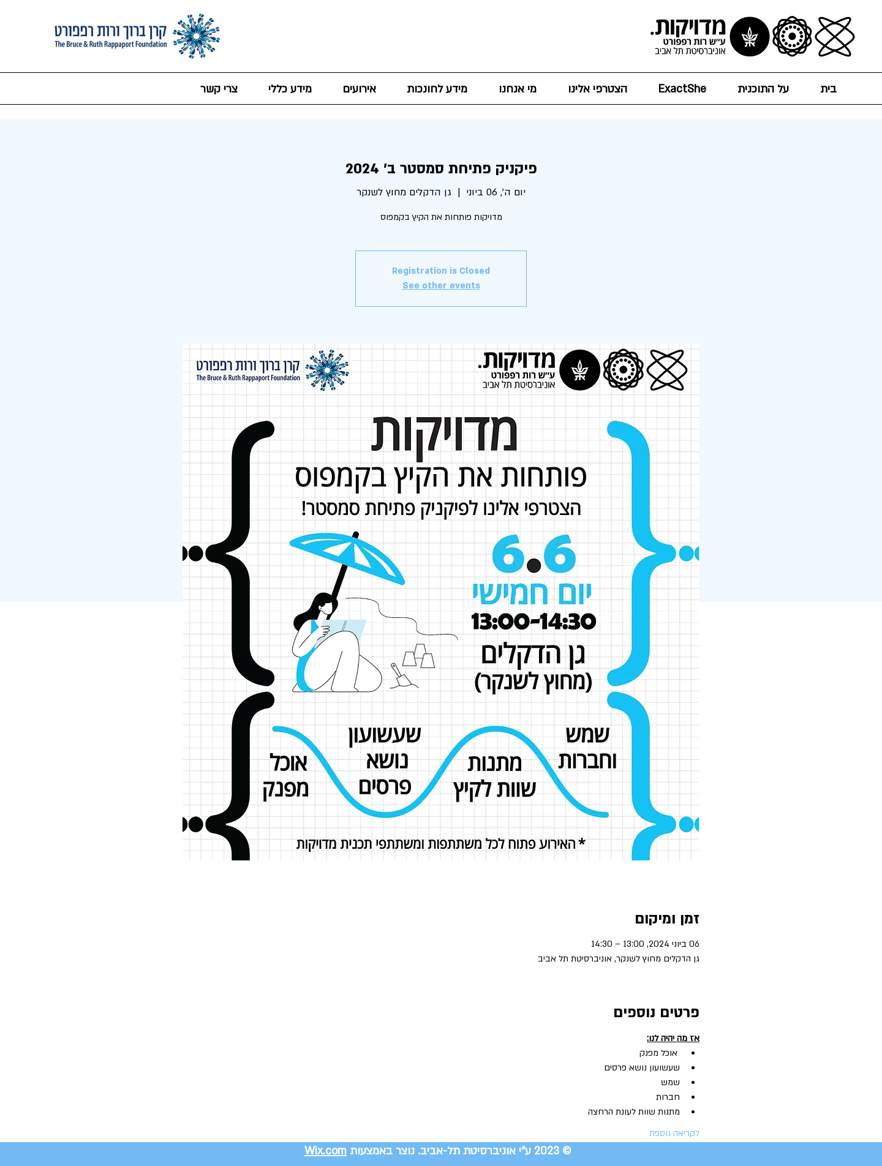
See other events (441, 286)
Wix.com (325, 1151)
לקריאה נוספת (674, 1133)
